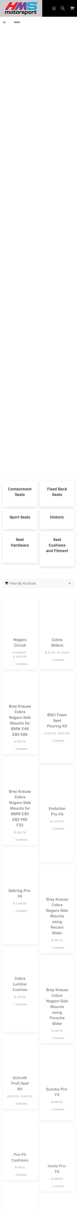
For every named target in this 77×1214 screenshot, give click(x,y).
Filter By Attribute (20, 583)
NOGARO (38, 455)
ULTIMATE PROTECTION (38, 413)
